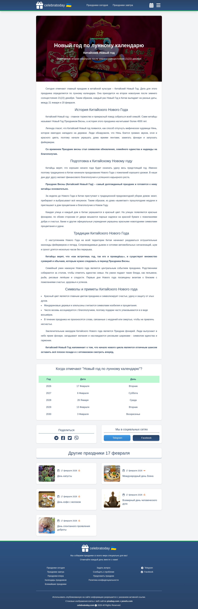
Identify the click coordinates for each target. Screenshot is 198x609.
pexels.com (126, 601)
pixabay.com (113, 601)
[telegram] (56, 438)
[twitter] (70, 438)
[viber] (76, 438)
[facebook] (63, 438)
